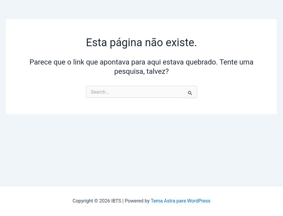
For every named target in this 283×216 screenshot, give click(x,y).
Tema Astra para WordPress (181, 201)
